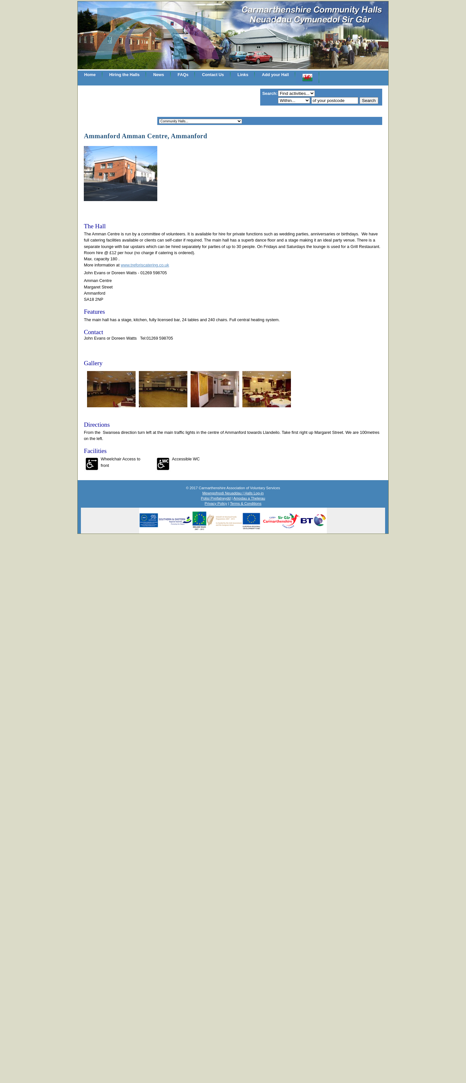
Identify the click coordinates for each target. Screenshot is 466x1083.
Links (243, 74)
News (158, 74)
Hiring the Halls (124, 74)
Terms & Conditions (245, 503)
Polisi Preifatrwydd (216, 498)
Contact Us (213, 74)
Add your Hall (275, 74)
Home (90, 74)
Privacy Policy (216, 503)
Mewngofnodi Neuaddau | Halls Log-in (232, 493)
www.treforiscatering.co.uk (145, 265)
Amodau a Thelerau (249, 498)
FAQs (183, 74)
